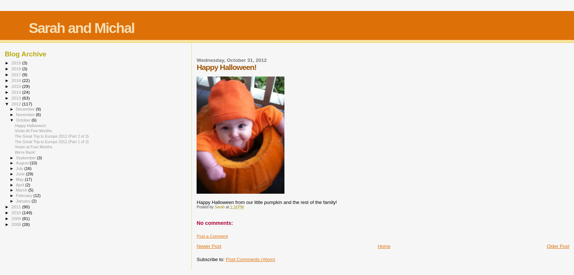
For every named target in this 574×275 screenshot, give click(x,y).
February (25, 195)
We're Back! (25, 152)
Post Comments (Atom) (250, 259)
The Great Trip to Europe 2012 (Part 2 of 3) (52, 136)
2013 (16, 98)
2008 (16, 224)
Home (384, 246)
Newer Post (209, 246)
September (26, 158)
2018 (16, 68)
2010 (16, 212)
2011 (16, 206)
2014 (16, 92)
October (24, 120)
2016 (16, 80)
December (26, 109)
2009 (16, 218)
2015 (16, 86)
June (21, 174)
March (22, 190)
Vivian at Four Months (33, 147)
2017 (16, 74)
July (20, 168)
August (23, 163)
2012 (16, 103)
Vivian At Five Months (33, 131)
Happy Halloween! (30, 125)
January (24, 201)
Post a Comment (212, 236)
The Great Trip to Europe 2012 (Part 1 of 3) (52, 142)
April (20, 185)
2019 (16, 62)
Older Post (558, 246)
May (20, 179)
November (26, 114)
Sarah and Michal (81, 28)
